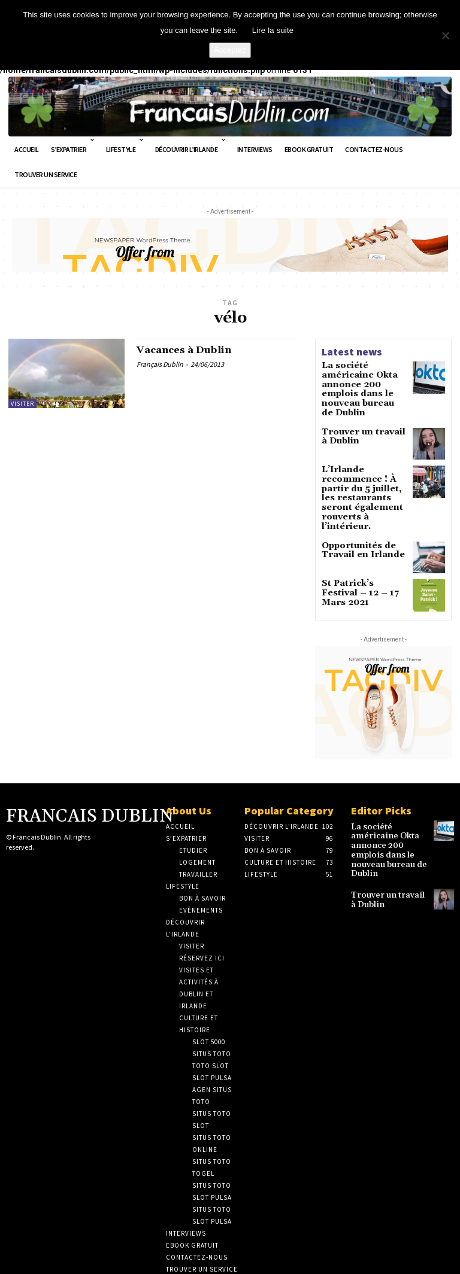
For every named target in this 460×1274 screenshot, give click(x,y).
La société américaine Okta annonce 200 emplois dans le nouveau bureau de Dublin (363, 381)
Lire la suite (273, 30)
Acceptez (230, 49)
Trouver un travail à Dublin (360, 418)
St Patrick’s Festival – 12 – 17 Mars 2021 (363, 551)
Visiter (22, 404)
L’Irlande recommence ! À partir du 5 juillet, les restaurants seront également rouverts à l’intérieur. (364, 472)
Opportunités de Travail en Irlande (356, 513)
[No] (445, 35)
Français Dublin (160, 365)
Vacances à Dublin (189, 351)
